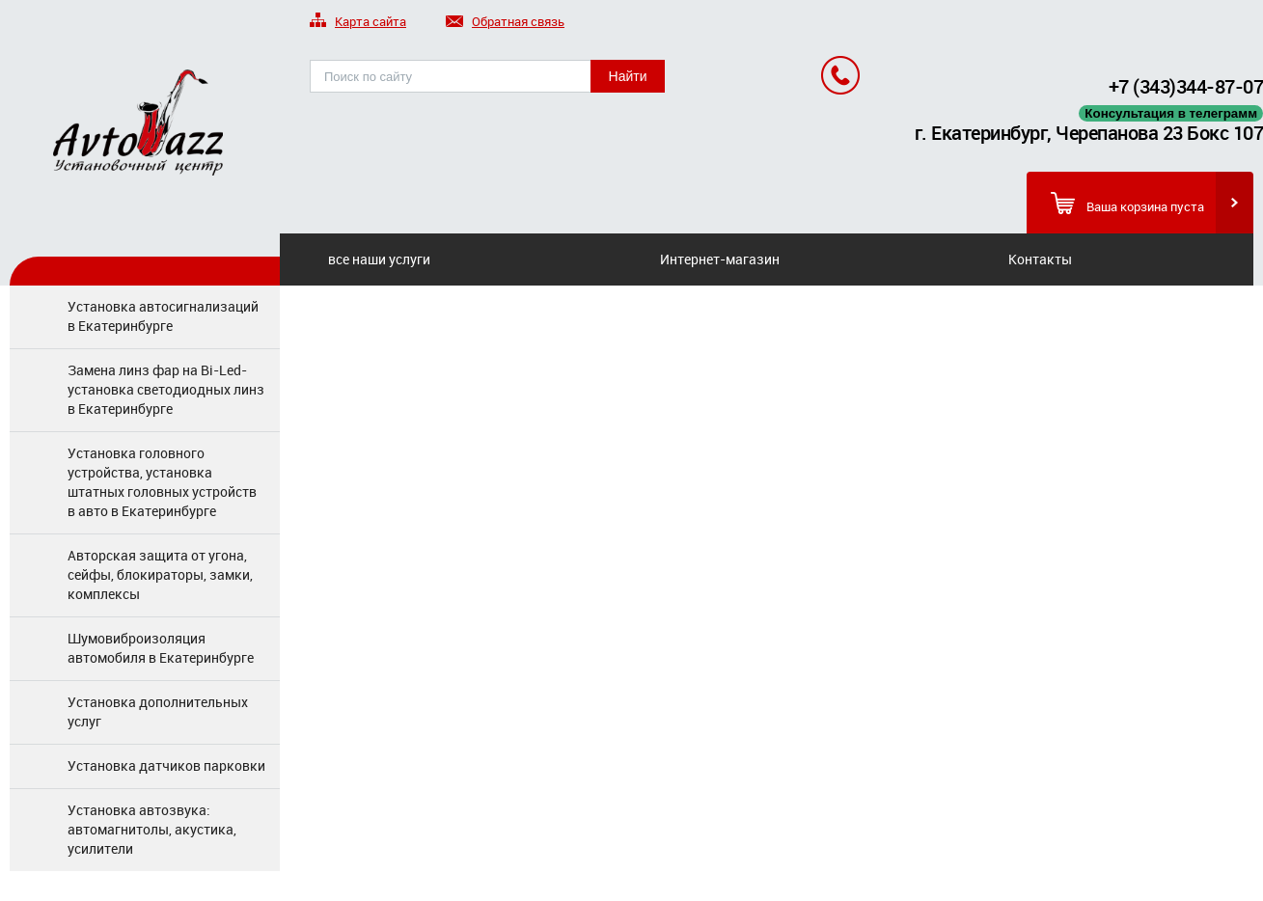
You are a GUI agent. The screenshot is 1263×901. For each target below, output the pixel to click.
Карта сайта (358, 23)
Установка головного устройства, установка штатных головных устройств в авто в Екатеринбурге (162, 482)
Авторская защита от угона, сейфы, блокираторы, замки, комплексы (160, 574)
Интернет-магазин (720, 259)
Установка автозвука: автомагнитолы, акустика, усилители (152, 829)
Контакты (1040, 259)
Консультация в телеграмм (1171, 113)
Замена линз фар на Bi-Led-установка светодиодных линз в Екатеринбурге (166, 389)
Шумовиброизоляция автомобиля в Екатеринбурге (161, 648)
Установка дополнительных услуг (158, 711)
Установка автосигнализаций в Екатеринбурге (163, 316)
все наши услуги (379, 259)
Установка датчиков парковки (166, 765)
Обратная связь (505, 23)
